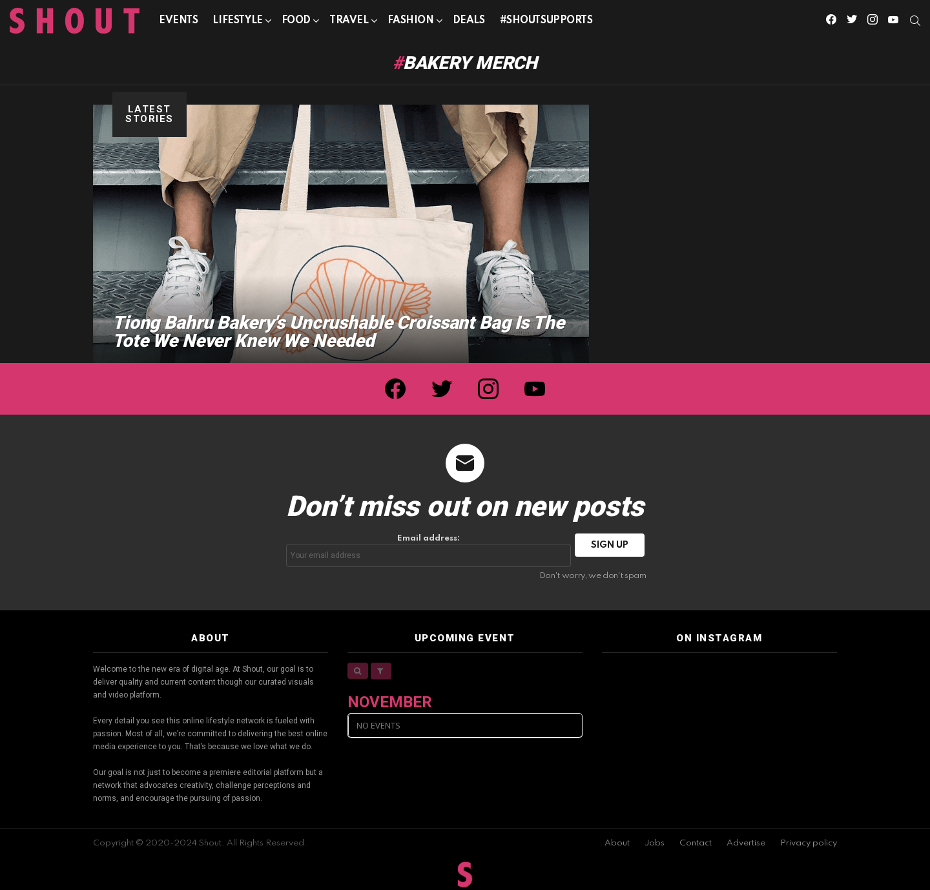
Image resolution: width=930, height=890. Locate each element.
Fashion (411, 23)
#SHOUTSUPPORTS (546, 21)
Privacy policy (808, 843)
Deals (469, 21)
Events (178, 21)
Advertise (746, 843)
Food (296, 23)
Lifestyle (237, 23)
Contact (695, 843)
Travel (348, 23)
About (617, 843)
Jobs (655, 843)
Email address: (429, 550)
